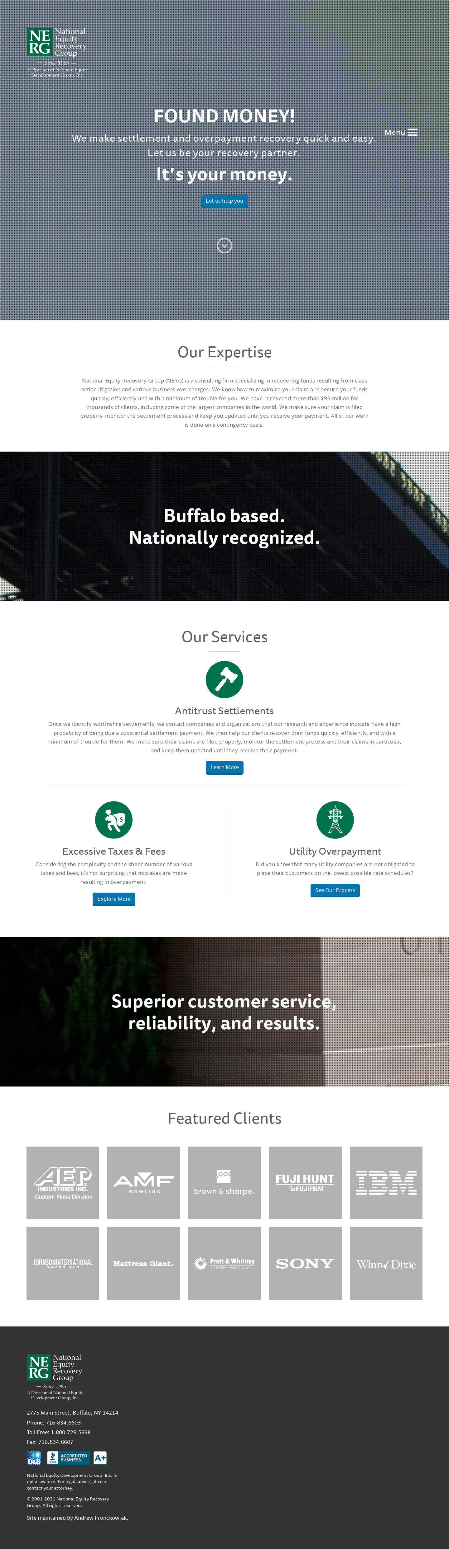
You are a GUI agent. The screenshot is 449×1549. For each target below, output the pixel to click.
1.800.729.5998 (71, 1432)
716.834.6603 (63, 1422)
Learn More (224, 767)
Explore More (114, 898)
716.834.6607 (55, 1441)
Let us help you (224, 200)
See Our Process (335, 889)
